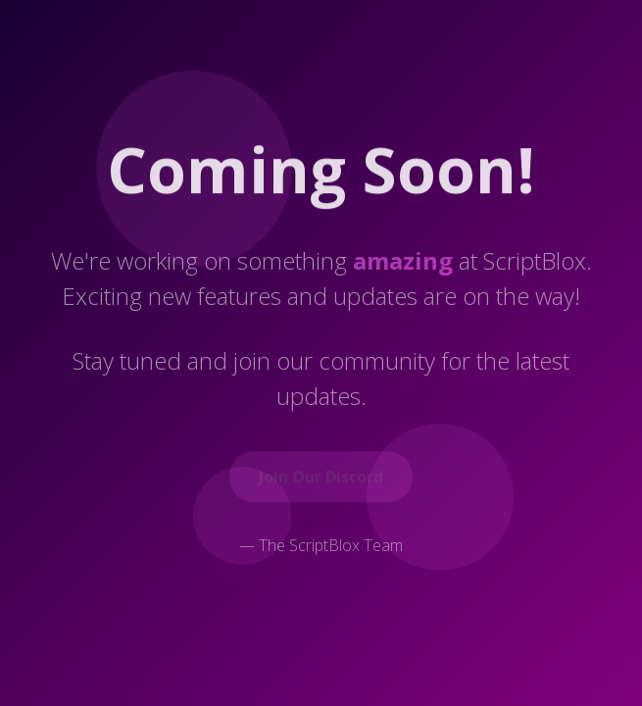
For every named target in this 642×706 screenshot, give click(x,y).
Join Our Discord (321, 477)
